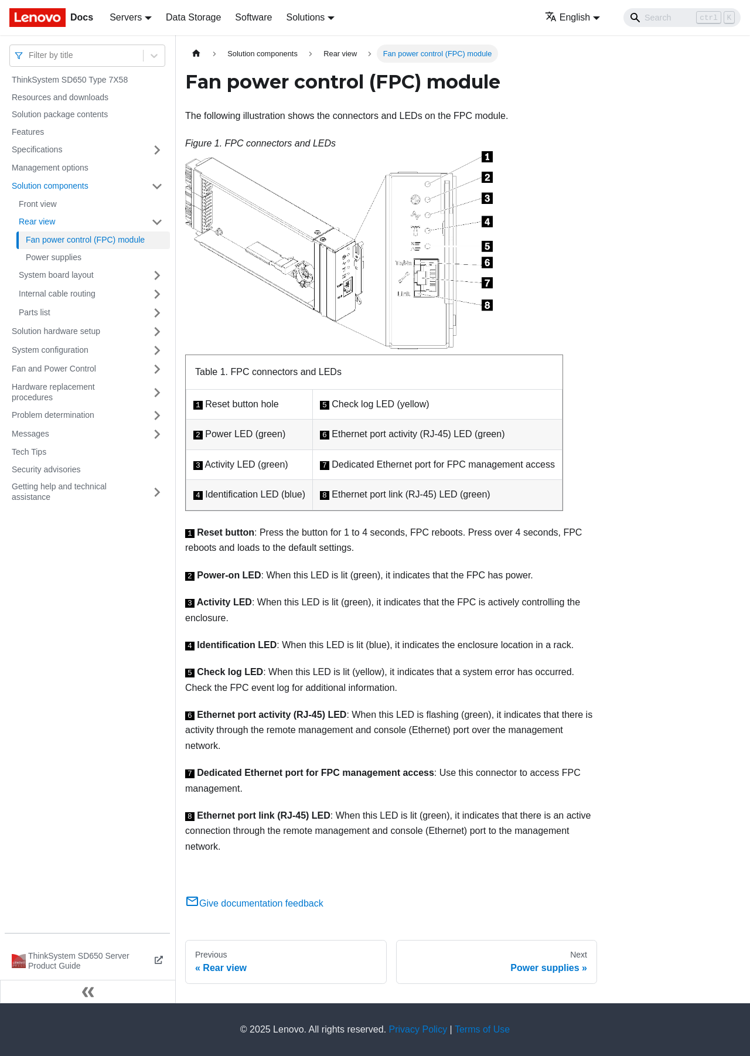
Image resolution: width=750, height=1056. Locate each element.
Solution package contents (60, 114)
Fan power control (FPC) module (85, 239)
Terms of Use (482, 1029)
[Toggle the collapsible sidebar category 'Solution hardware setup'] (157, 331)
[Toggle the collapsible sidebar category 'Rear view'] (157, 222)
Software (253, 17)
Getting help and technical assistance (59, 492)
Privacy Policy (418, 1029)
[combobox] (30, 55)
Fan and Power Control (54, 368)
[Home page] (196, 54)
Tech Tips (29, 452)
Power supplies (53, 257)
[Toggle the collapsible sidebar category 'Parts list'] (157, 313)
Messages (30, 433)
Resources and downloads (60, 97)
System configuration (50, 350)
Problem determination (53, 415)
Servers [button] (126, 17)
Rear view (37, 221)
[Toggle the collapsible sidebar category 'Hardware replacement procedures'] (157, 392)
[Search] (682, 17)
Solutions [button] (305, 17)
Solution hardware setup (56, 331)
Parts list (34, 312)
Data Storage (193, 17)
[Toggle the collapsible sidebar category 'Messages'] (157, 434)
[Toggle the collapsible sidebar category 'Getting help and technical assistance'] (157, 492)
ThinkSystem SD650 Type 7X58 (70, 79)
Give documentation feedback (254, 903)
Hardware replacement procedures (53, 392)
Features (28, 132)
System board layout (56, 275)
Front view (38, 204)
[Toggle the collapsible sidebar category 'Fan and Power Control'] (157, 369)
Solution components (50, 185)
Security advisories (46, 469)
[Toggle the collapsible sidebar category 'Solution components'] (157, 186)
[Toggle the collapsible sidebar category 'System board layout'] (157, 275)
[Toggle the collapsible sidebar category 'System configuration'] (157, 350)
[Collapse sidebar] (88, 991)
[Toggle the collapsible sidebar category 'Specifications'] (157, 150)
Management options (50, 167)
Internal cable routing (57, 293)
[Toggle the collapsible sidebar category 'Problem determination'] (157, 415)
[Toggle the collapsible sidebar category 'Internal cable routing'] (157, 294)
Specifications (37, 149)
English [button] (567, 17)
